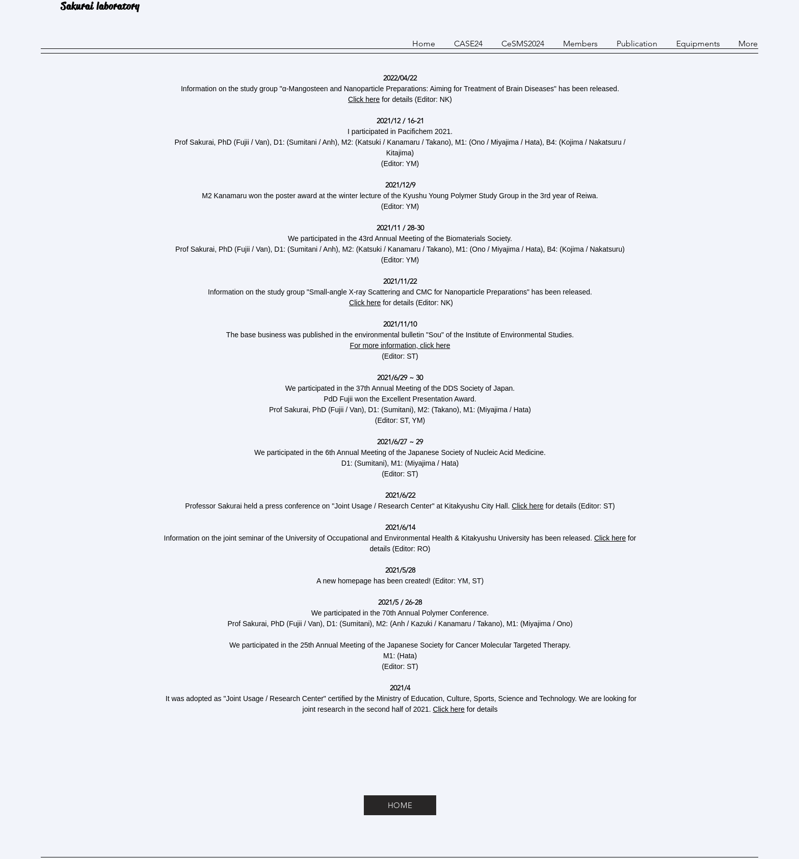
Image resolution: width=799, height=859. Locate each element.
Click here (364, 99)
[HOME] (400, 805)
